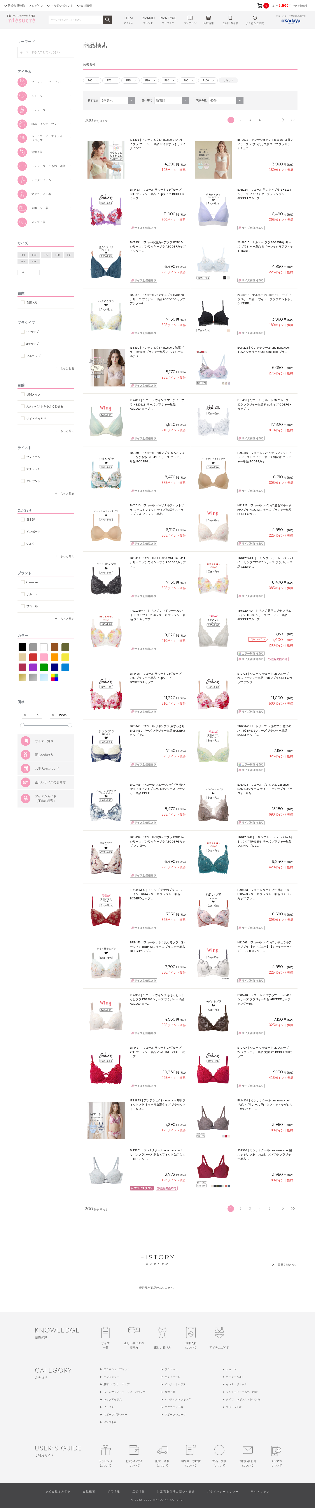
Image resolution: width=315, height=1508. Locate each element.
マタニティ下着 (41, 194)
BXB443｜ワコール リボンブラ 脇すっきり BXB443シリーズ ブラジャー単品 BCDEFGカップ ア (157, 730)
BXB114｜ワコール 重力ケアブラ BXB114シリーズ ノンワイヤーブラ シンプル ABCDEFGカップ (264, 194)
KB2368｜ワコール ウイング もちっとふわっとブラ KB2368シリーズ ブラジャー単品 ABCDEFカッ (157, 999)
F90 (69, 255)
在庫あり (32, 302)
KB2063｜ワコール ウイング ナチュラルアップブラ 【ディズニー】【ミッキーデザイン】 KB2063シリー (264, 947)
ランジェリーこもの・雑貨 (48, 166)
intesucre (32, 582)
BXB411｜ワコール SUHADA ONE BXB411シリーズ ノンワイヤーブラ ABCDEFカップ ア (158, 562)
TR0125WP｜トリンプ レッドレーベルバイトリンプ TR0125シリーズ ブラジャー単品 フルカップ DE (265, 841)
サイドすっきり (36, 418)
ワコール (32, 606)
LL (46, 272)
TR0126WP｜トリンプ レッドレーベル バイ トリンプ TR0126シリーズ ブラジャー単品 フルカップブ (157, 615)
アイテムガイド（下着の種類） (45, 820)
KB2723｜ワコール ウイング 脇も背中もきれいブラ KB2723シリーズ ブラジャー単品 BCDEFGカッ (264, 510)
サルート (32, 594)
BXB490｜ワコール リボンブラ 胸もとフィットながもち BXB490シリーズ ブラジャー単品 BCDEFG (157, 457)
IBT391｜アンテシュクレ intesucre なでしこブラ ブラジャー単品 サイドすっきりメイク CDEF (158, 144)
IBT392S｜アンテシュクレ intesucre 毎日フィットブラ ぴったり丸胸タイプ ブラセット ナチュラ (265, 144)
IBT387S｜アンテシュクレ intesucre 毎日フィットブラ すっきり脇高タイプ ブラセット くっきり (158, 1105)
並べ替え (147, 100)
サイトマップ (260, 1491)
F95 (23, 261)
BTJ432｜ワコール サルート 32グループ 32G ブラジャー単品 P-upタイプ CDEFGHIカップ (264, 404)
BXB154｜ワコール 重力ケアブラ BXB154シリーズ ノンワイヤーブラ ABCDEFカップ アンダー (158, 247)
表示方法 (93, 100)
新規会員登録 (16, 5)
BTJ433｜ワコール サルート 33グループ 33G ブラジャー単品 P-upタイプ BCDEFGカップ (157, 194)
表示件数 (201, 100)
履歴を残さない (288, 1264)
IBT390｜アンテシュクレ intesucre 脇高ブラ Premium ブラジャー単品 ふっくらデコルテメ (157, 352)
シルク (30, 543)
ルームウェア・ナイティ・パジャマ (48, 138)
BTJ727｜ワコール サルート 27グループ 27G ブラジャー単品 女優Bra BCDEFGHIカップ (265, 1052)
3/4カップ (32, 344)
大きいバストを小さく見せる (44, 406)
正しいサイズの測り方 (50, 804)
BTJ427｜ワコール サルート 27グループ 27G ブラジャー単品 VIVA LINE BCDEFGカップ (158, 1052)
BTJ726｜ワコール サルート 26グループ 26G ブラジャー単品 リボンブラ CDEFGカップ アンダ (264, 678)
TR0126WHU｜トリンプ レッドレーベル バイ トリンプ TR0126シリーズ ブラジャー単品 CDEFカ (265, 562)
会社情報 (86, 5)
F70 (34, 255)
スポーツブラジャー (115, 1414)
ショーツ (37, 96)
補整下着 (37, 152)
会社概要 (89, 1491)
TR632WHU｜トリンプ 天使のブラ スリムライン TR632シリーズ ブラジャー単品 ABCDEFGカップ (264, 615)
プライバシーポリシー (222, 1491)
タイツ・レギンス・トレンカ (243, 1399)
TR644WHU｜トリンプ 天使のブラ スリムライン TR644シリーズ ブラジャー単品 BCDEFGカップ (157, 894)
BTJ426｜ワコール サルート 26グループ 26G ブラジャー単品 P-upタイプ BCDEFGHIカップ (156, 678)
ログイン (37, 5)
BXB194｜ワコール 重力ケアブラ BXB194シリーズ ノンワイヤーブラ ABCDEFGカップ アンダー (157, 841)
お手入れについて (47, 790)
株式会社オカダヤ (58, 1491)
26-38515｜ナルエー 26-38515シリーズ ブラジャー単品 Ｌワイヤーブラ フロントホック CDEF (265, 299)
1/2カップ (32, 332)
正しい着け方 (44, 776)
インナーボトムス (236, 1384)
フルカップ (33, 356)
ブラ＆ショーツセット (116, 1369)
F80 (58, 255)
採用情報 (114, 1491)
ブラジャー (171, 1369)
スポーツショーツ (175, 1414)
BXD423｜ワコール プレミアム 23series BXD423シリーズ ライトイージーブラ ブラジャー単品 (264, 789)
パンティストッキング (178, 1399)
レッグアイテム (41, 180)
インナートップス (175, 1384)
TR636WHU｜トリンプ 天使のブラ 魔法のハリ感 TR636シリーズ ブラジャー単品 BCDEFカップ (264, 730)
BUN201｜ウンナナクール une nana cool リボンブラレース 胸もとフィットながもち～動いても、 (264, 1105)
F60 (23, 255)
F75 (46, 255)
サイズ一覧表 (44, 763)
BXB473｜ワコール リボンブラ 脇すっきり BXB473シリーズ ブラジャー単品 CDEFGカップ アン (264, 894)
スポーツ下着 (39, 208)
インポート (33, 531)
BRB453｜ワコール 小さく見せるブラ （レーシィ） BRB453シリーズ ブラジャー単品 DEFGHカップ (157, 947)
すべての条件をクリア (28, 737)
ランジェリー (39, 110)
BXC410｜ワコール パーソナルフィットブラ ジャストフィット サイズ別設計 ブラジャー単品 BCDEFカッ (264, 457)
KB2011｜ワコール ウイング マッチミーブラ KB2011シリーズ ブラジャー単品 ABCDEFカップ (157, 404)
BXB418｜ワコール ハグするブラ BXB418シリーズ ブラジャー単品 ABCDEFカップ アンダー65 (264, 999)
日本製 (30, 519)
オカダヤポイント (62, 5)
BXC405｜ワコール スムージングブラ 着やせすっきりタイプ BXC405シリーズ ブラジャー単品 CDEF (157, 789)
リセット (228, 80)
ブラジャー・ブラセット (47, 82)
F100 (34, 261)
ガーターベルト (235, 1376)
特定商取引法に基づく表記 (176, 1491)
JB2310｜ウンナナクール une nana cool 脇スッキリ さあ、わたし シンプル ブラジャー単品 (264, 1154)
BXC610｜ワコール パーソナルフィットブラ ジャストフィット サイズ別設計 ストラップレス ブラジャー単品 (157, 510)
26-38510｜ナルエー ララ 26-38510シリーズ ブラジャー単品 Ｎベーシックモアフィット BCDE (265, 247)
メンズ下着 (38, 222)
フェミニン (33, 457)
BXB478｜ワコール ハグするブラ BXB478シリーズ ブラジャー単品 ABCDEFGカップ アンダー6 (157, 299)
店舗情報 (138, 1491)
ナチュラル (33, 469)
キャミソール (172, 1376)
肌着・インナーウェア (45, 124)
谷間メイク (33, 394)
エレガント (33, 481)
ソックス (108, 1407)
